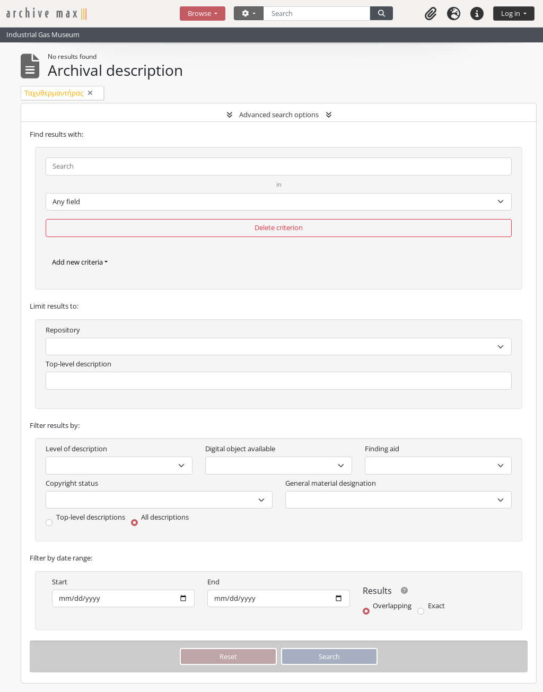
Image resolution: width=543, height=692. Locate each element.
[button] (430, 13)
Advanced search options (279, 114)
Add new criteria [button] (77, 262)
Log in (511, 13)
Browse (200, 13)
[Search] (317, 13)
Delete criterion (279, 227)
